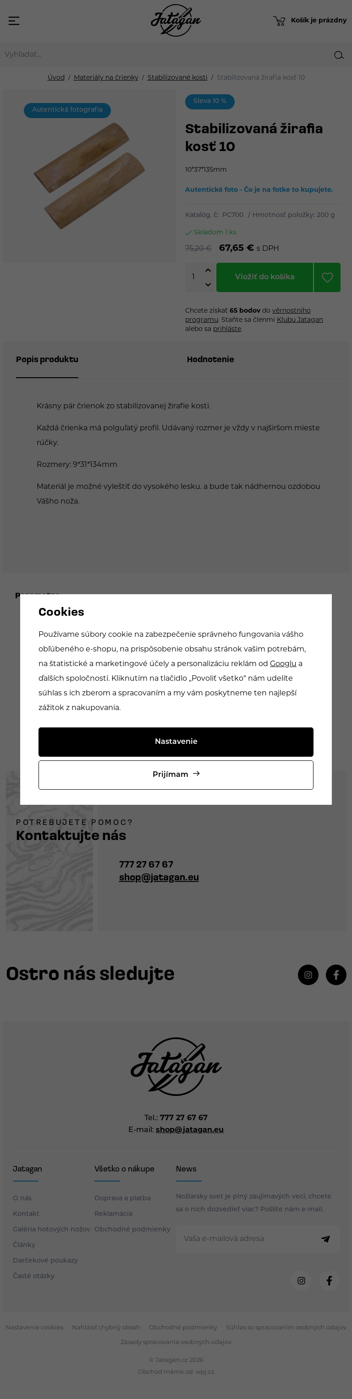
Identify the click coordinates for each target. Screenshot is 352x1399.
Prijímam (170, 775)
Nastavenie (176, 742)
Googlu (283, 664)
